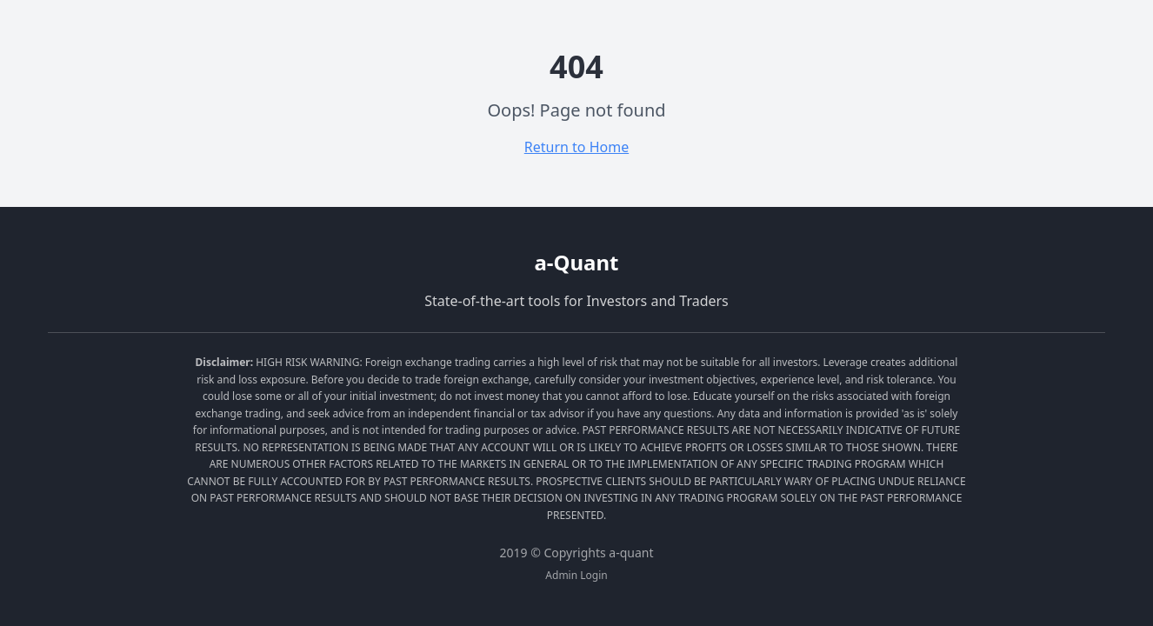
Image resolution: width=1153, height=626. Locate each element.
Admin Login (576, 576)
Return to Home (576, 146)
